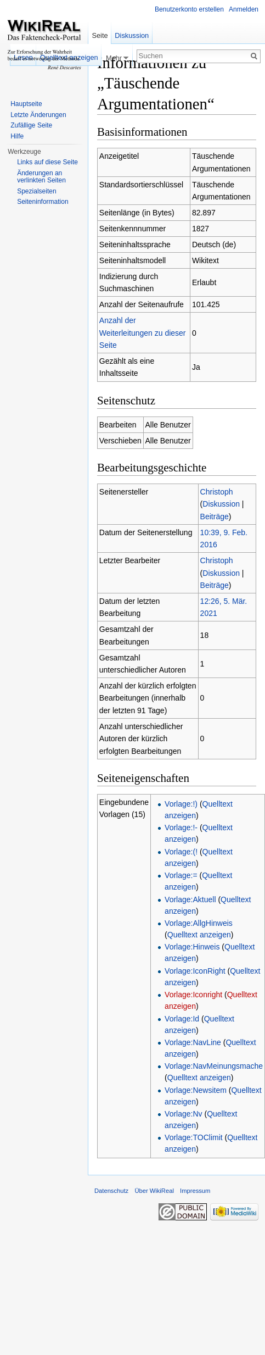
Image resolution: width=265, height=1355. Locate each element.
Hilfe (17, 136)
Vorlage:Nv (183, 1113)
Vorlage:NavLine (193, 1042)
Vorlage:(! (181, 851)
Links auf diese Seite (47, 162)
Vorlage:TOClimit (194, 1137)
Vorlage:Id (182, 1018)
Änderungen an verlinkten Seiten (41, 177)
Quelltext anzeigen (199, 934)
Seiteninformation (42, 202)
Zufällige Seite (31, 125)
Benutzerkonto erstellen (189, 9)
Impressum (195, 1190)
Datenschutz (111, 1190)
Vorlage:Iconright (193, 994)
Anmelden (243, 9)
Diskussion (221, 503)
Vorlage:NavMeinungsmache (214, 1066)
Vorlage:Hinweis (192, 946)
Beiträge (214, 516)
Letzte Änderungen (38, 115)
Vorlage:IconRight (195, 971)
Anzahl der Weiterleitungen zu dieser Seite (142, 332)
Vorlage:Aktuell (190, 899)
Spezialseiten (36, 191)
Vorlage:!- (181, 827)
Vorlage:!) (181, 803)
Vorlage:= (181, 875)
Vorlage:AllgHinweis (199, 923)
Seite (100, 35)
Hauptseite (26, 104)
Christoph (216, 491)
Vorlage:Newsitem (196, 1090)
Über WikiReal (154, 1190)
